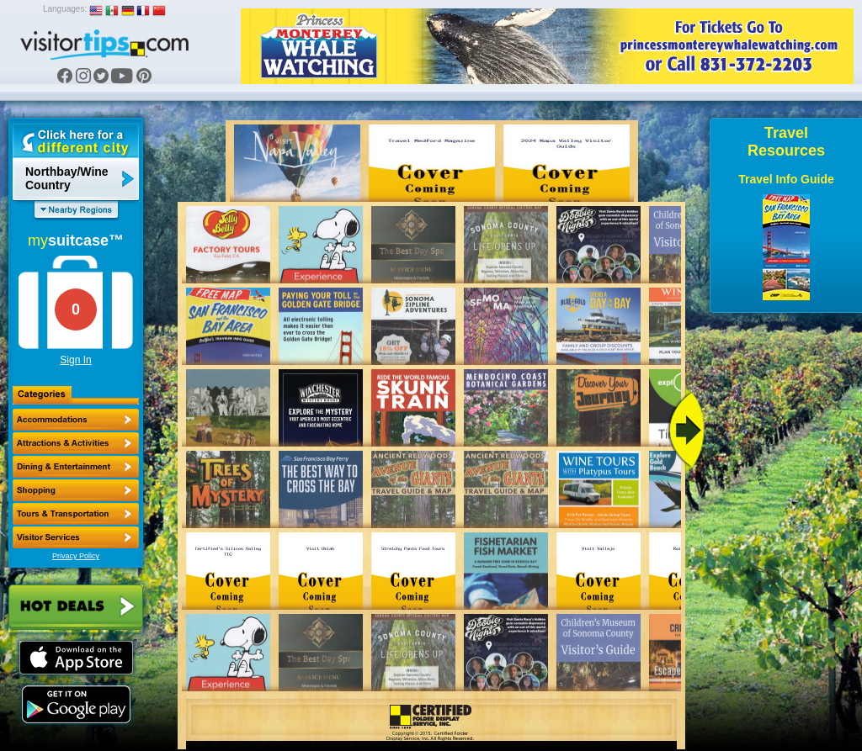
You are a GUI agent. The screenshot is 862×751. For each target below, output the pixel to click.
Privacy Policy (75, 556)
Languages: (65, 8)
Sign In (75, 360)
